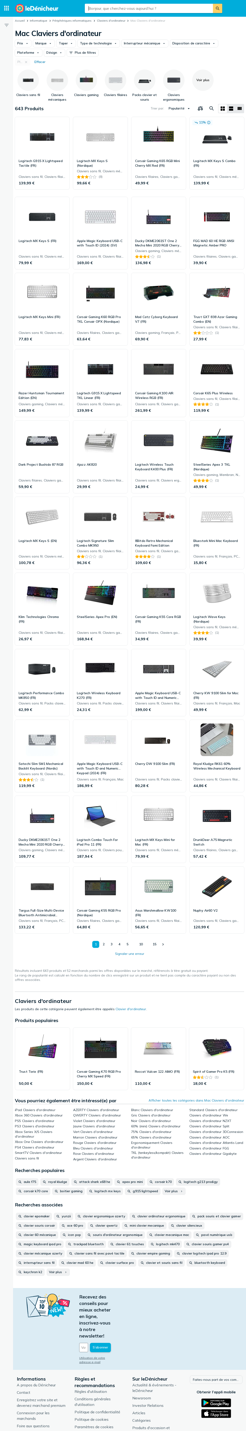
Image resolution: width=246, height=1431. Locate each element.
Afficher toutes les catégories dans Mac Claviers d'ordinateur (196, 1100)
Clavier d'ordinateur (131, 1009)
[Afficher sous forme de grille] (223, 108)
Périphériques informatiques (72, 20)
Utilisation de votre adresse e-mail (103, 1325)
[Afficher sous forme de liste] (231, 108)
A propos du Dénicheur (36, 1351)
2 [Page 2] (102, 944)
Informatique (38, 20)
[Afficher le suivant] (163, 944)
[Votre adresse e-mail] (111, 1315)
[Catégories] (6, 8)
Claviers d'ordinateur (111, 20)
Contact (23, 1359)
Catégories (141, 1387)
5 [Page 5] (126, 944)
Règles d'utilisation (91, 1358)
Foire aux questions (33, 1392)
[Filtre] (6, 25)
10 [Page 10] (140, 944)
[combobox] (149, 8)
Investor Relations (148, 1372)
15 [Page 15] (154, 944)
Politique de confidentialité (97, 1378)
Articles (138, 1379)
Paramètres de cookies (94, 1393)
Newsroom (141, 1364)
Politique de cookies (92, 1386)
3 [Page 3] (110, 944)
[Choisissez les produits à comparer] (200, 108)
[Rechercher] (217, 8)
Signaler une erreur (129, 954)
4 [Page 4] (118, 944)
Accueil (20, 20)
